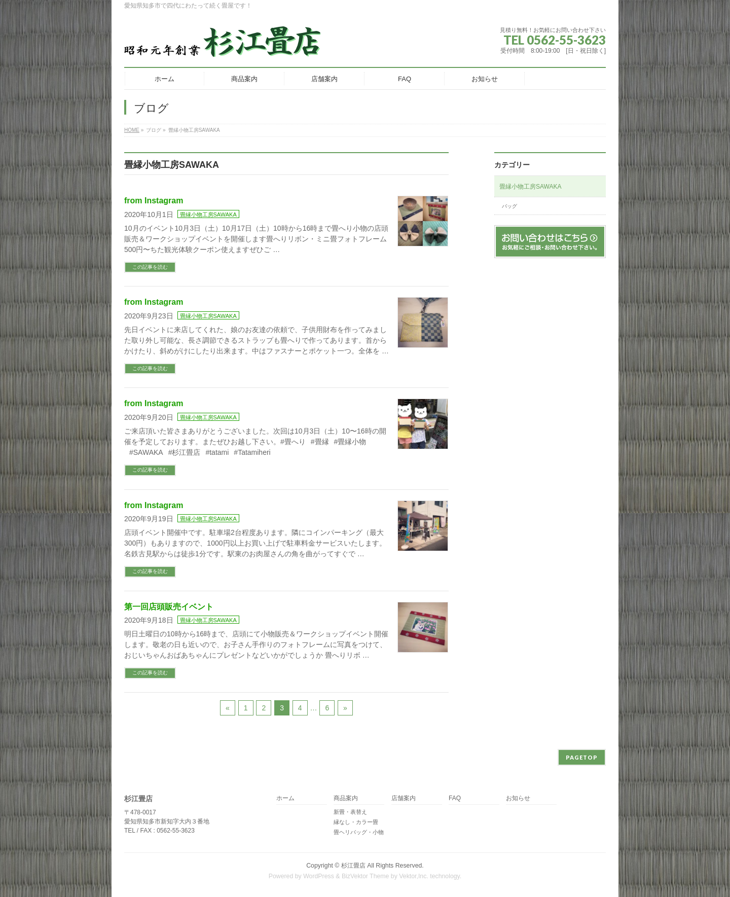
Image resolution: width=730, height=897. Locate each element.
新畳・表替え (350, 812)
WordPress (318, 876)
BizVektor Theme (365, 876)
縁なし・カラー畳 (356, 822)
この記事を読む (150, 267)
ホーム (285, 798)
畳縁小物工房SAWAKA (208, 214)
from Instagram (153, 200)
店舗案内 (403, 798)
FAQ (455, 798)
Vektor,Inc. (413, 876)
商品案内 (346, 798)
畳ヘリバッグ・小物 (359, 832)
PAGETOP (582, 757)
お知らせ (518, 798)
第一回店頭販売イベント (168, 606)
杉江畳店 (353, 865)
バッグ (509, 206)
